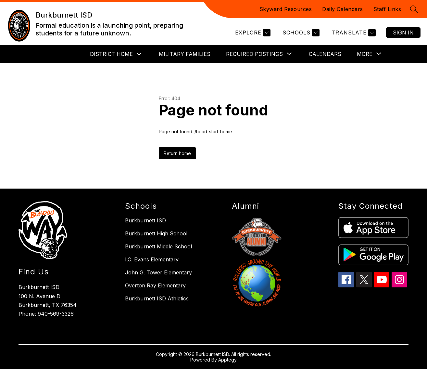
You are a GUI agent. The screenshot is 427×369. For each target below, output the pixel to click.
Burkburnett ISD (145, 220)
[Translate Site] (353, 33)
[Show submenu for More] (364, 54)
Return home (177, 153)
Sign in (403, 32)
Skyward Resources (285, 9)
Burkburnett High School (156, 233)
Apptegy (227, 359)
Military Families (184, 54)
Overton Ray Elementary (155, 285)
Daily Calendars (342, 9)
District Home (111, 54)
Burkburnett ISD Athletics (157, 298)
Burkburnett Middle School (158, 246)
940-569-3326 (56, 313)
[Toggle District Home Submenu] (139, 54)
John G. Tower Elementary (158, 272)
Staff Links (387, 9)
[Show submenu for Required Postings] (254, 54)
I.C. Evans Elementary (152, 259)
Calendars (325, 54)
